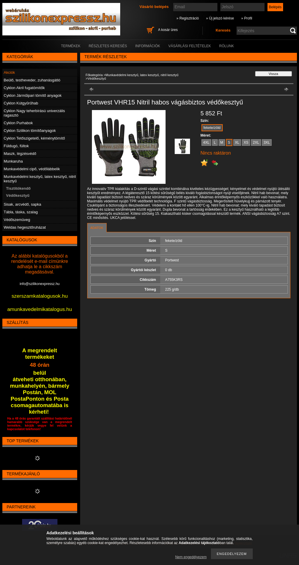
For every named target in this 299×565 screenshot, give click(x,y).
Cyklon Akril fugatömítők (24, 88)
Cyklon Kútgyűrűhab (21, 103)
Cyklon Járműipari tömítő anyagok (33, 95)
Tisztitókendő (18, 188)
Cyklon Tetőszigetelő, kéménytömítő (34, 138)
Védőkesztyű (17, 195)
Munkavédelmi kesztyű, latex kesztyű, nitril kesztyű (142, 75)
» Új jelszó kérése (220, 18)
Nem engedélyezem (191, 557)
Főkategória (94, 75)
